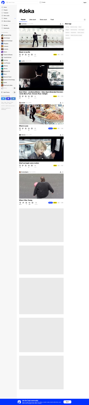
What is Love (23, 126)
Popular (4, 10)
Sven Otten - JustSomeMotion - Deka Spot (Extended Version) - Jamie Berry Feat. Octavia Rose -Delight (41, 93)
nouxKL (23, 61)
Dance (55, 96)
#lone (80, 27)
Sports (55, 202)
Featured (4, 13)
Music (55, 54)
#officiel (67, 35)
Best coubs (5, 16)
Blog (2, 102)
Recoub (50, 128)
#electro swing (74, 27)
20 (62, 128)
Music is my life (24, 52)
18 (62, 96)
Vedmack (23, 134)
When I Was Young (25, 200)
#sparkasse (73, 32)
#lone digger (81, 29)
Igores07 (23, 102)
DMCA (10, 103)
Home (4, 7)
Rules (6, 103)
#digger (67, 29)
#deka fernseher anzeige (76, 35)
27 (62, 54)
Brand (8, 102)
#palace (67, 32)
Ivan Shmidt (23, 23)
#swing (67, 27)
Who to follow (5, 21)
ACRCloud (3, 109)
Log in (85, 2)
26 (62, 202)
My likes (4, 25)
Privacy (3, 103)
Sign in (67, 401)
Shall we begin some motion (29, 163)
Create (42, 2)
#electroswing (74, 29)
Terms (11, 102)
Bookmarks (5, 28)
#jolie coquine (81, 32)
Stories (8, 18)
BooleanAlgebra (24, 172)
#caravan (68, 38)
